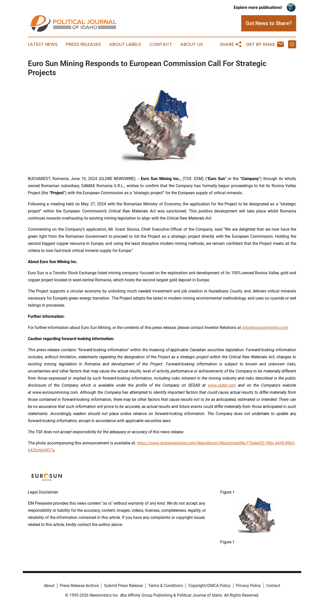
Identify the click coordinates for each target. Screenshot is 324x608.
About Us (191, 44)
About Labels (125, 44)
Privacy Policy (248, 585)
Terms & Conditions (165, 585)
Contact (160, 44)
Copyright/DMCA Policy (209, 585)
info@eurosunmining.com (265, 327)
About (49, 585)
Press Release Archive (79, 585)
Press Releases (83, 44)
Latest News (43, 44)
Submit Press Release (123, 585)
